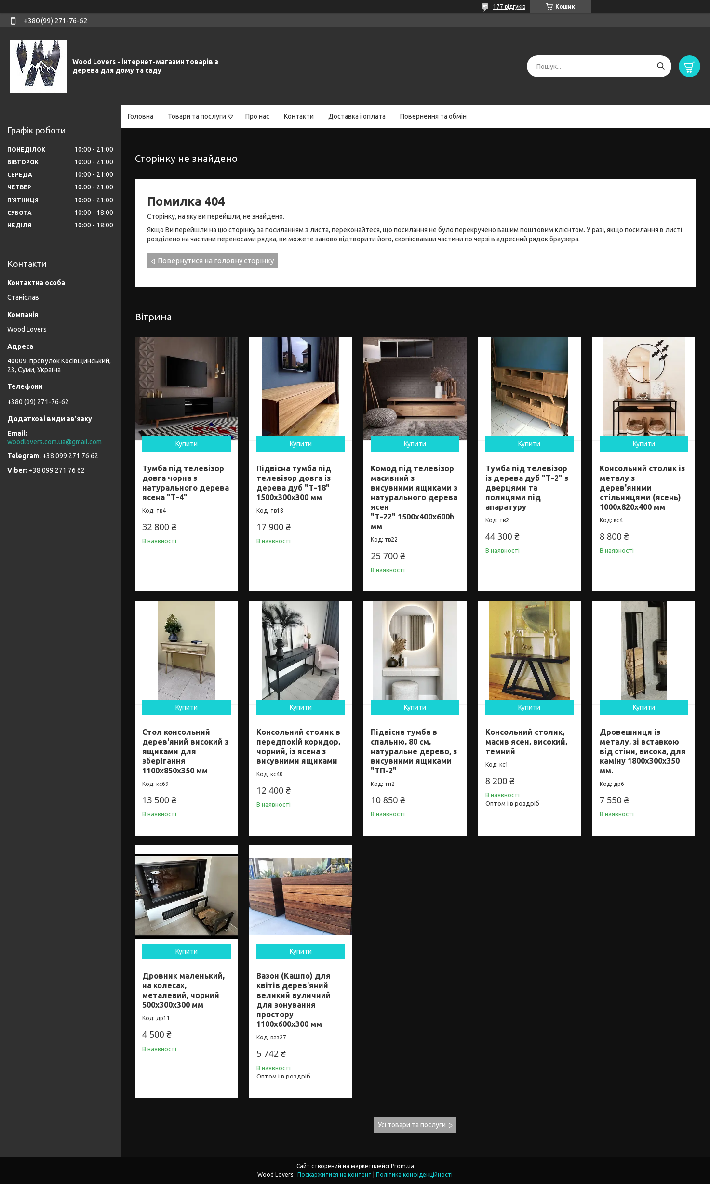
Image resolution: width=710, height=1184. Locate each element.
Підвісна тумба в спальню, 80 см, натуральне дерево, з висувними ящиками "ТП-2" (414, 751)
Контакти (299, 116)
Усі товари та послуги (412, 1125)
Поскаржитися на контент (334, 1174)
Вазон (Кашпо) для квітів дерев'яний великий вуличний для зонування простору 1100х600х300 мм (293, 999)
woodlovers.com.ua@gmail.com (54, 442)
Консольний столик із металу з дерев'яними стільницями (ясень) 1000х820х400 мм (642, 487)
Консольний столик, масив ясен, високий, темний (526, 742)
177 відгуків (509, 6)
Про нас (257, 116)
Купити (186, 444)
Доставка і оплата (357, 116)
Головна (140, 116)
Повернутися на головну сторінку (216, 260)
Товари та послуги (197, 116)
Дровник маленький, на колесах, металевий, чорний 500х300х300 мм (183, 990)
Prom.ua (402, 1166)
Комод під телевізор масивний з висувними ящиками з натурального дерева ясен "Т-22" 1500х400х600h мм (414, 497)
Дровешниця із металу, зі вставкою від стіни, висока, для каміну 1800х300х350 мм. (643, 751)
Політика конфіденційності (414, 1174)
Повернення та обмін (433, 116)
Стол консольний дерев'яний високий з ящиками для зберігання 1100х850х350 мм (185, 751)
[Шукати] (660, 66)
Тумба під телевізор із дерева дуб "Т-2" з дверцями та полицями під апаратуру (526, 487)
